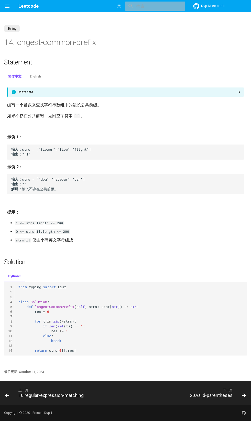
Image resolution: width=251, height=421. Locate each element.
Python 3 (14, 276)
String (12, 28)
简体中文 (14, 76)
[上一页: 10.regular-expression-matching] (45, 393)
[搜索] (155, 6)
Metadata (25, 92)
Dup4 (48, 413)
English (35, 76)
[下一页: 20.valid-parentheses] (217, 393)
